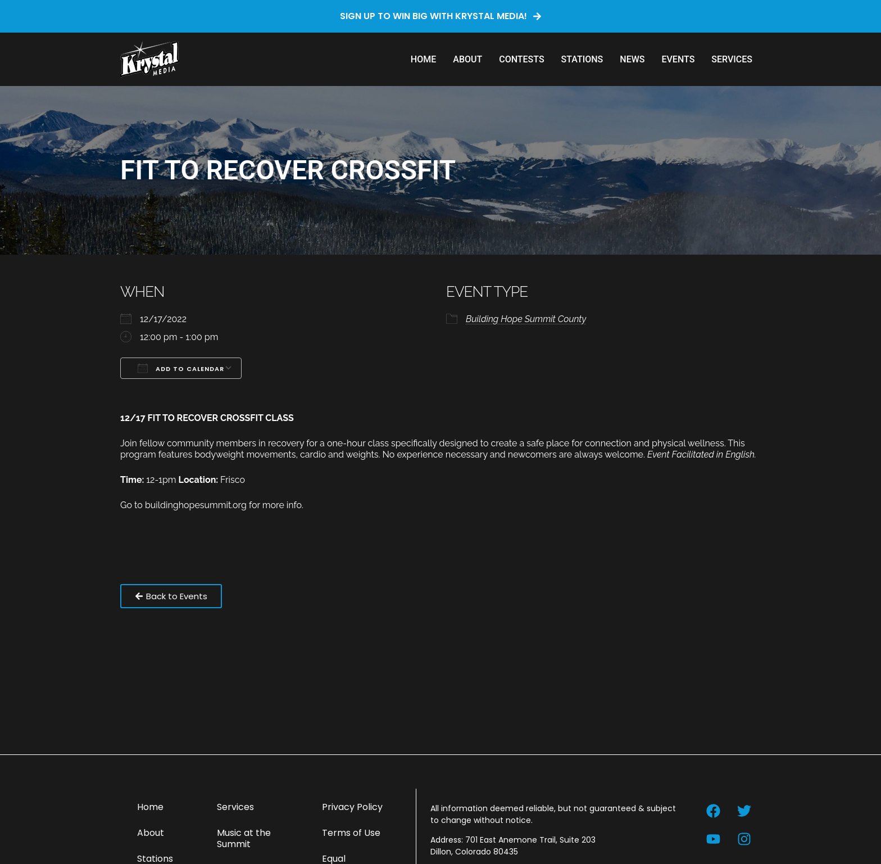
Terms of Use (351, 832)
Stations (582, 59)
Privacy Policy (352, 806)
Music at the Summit (244, 838)
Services (731, 59)
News (632, 59)
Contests (521, 59)
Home (423, 59)
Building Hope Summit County (526, 319)
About (467, 59)
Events (677, 59)
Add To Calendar (181, 368)
